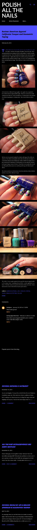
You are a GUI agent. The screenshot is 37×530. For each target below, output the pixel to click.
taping (28, 291)
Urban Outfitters (11, 293)
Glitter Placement (14, 21)
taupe (3, 293)
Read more (32, 403)
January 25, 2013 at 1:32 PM (20, 307)
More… (24, 21)
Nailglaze (9, 307)
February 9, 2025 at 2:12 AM (27, 315)
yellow (19, 293)
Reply (8, 312)
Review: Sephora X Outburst (15, 386)
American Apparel (11, 291)
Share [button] (3, 295)
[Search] (30, 3)
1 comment (10, 403)
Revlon (23, 291)
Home (3, 21)
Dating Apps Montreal (13, 315)
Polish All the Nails (12, 10)
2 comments (10, 524)
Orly (19, 291)
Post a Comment (12, 464)
